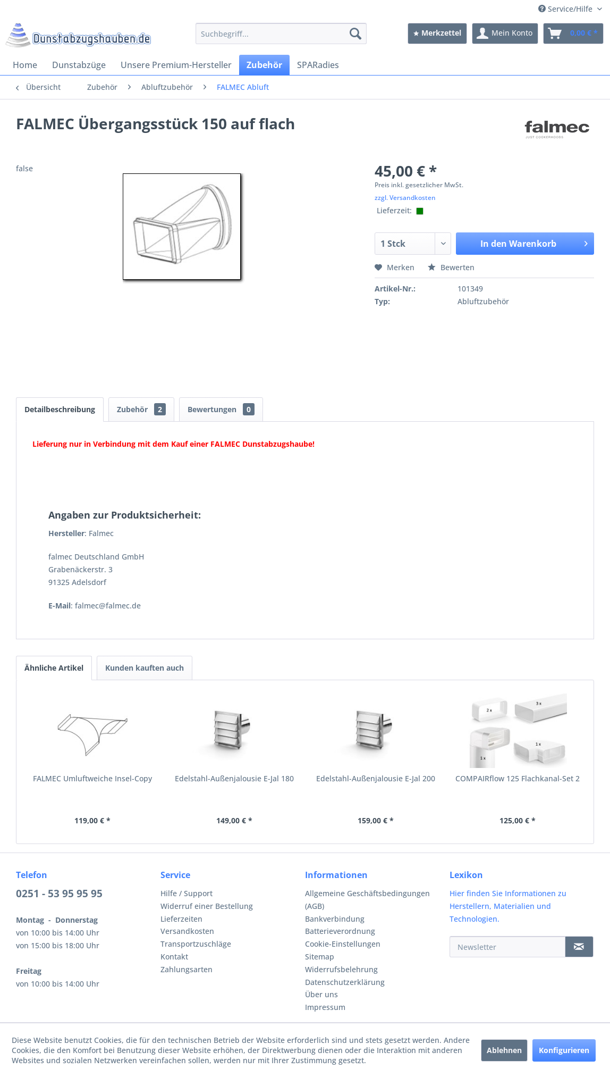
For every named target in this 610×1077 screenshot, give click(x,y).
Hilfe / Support (186, 893)
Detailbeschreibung (59, 409)
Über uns (321, 994)
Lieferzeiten (181, 919)
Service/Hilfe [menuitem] (566, 9)
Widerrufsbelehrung (341, 969)
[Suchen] (355, 33)
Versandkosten (187, 931)
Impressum (325, 1007)
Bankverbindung (335, 919)
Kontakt (174, 956)
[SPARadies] (318, 65)
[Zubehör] (264, 65)
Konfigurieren (564, 1050)
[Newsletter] (507, 946)
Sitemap (319, 956)
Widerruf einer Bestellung (206, 906)
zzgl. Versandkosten (405, 197)
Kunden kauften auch (144, 668)
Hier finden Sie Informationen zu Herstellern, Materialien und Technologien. (508, 906)
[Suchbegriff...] (281, 33)
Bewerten (451, 267)
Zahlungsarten (186, 969)
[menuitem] (281, 33)
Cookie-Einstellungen (342, 944)
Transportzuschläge (195, 944)
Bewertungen (221, 409)
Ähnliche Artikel (53, 668)
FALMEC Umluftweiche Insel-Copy (92, 778)
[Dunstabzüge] (79, 65)
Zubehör (141, 409)
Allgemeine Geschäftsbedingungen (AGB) (367, 899)
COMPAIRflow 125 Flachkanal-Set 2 (517, 778)
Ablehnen (504, 1050)
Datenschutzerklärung (345, 982)
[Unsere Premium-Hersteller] (176, 65)
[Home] (25, 65)
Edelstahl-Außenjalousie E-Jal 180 (234, 778)
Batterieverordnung (340, 931)
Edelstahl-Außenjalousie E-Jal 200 (375, 778)
